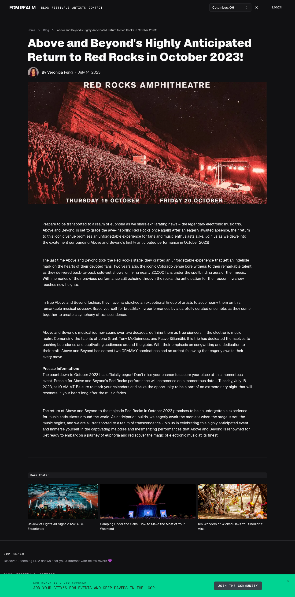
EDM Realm (22, 7)
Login (277, 7)
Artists (79, 8)
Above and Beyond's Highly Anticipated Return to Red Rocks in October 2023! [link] (106, 30)
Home (31, 30)
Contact (96, 8)
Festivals (61, 8)
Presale (49, 368)
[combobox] (230, 7)
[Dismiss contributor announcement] (288, 581)
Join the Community (238, 586)
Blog (45, 8)
